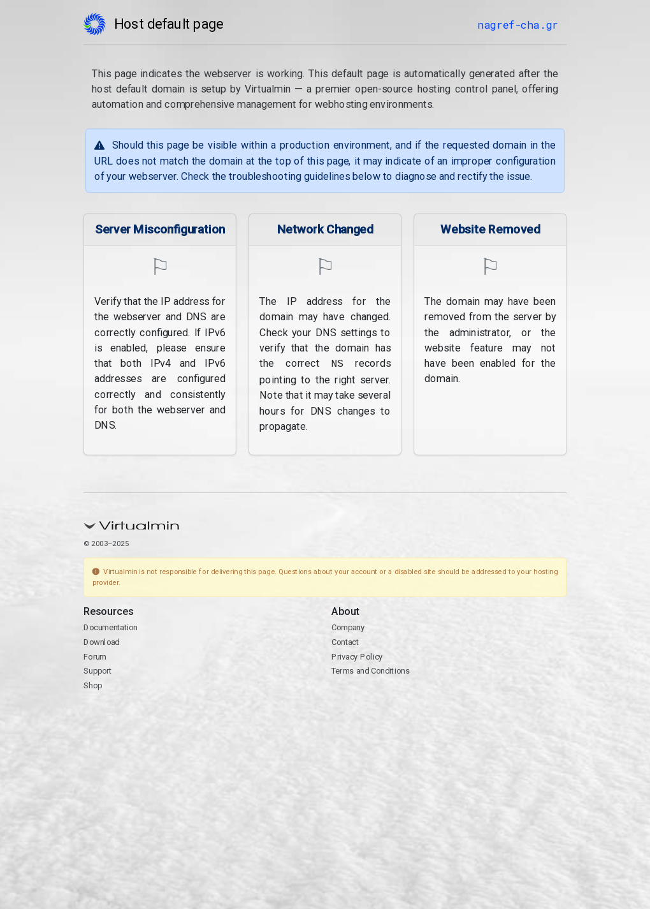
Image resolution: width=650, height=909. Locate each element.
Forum (94, 655)
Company (348, 627)
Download (101, 641)
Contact (345, 641)
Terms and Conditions (370, 670)
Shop (92, 684)
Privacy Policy (357, 655)
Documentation (110, 627)
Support (97, 670)
